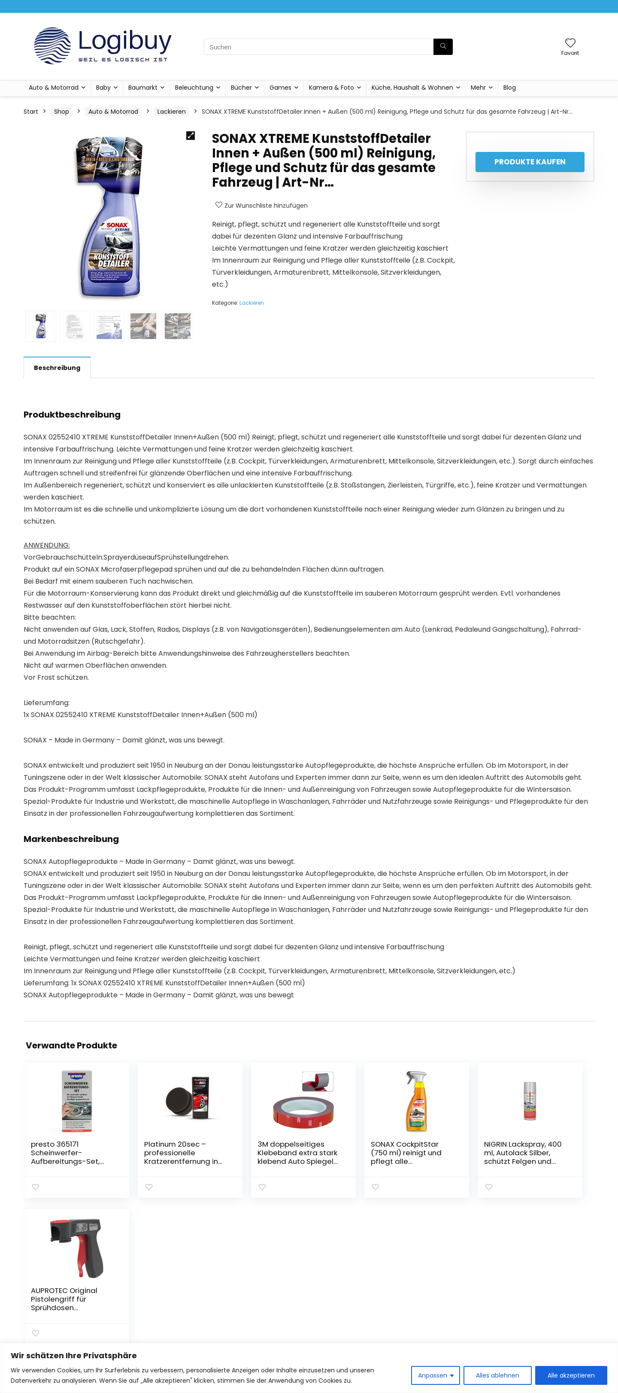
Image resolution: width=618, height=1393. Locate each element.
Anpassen (432, 1375)
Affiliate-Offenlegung (541, 1306)
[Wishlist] (570, 43)
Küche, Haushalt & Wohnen (412, 87)
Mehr (478, 87)
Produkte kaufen (530, 162)
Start (31, 111)
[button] (190, 135)
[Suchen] (443, 47)
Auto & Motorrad (54, 87)
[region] (309, 1368)
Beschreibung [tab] (57, 367)
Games (280, 87)
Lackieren (172, 111)
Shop (61, 111)
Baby (103, 87)
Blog (509, 87)
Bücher (241, 87)
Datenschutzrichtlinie (541, 1282)
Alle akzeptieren (571, 1375)
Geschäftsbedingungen (544, 1294)
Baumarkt (143, 87)
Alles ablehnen (497, 1375)
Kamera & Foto (331, 87)
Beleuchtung (194, 87)
